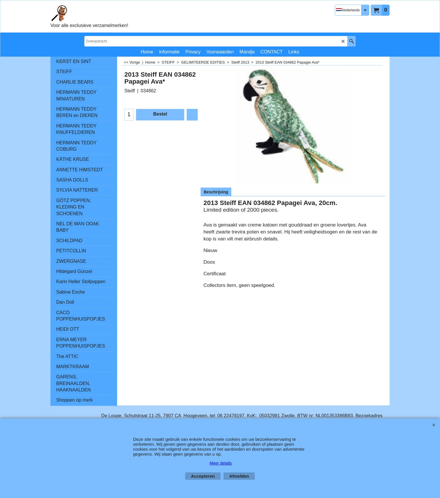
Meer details (221, 463)
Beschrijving (216, 192)
